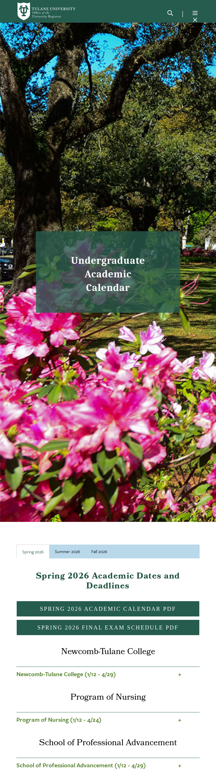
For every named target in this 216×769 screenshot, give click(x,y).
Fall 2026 (99, 551)
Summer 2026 (67, 551)
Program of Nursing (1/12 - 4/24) (58, 719)
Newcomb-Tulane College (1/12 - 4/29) (66, 674)
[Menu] (195, 13)
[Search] (170, 14)
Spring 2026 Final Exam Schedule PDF (107, 627)
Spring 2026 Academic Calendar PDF (108, 609)
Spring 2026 (33, 552)
